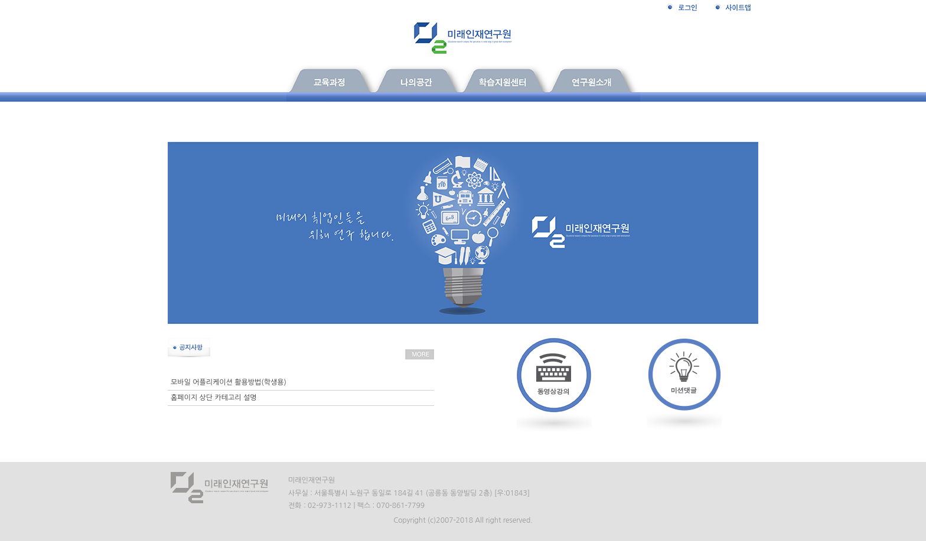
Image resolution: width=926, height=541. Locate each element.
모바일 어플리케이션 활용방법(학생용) (228, 382)
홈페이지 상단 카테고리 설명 (213, 397)
